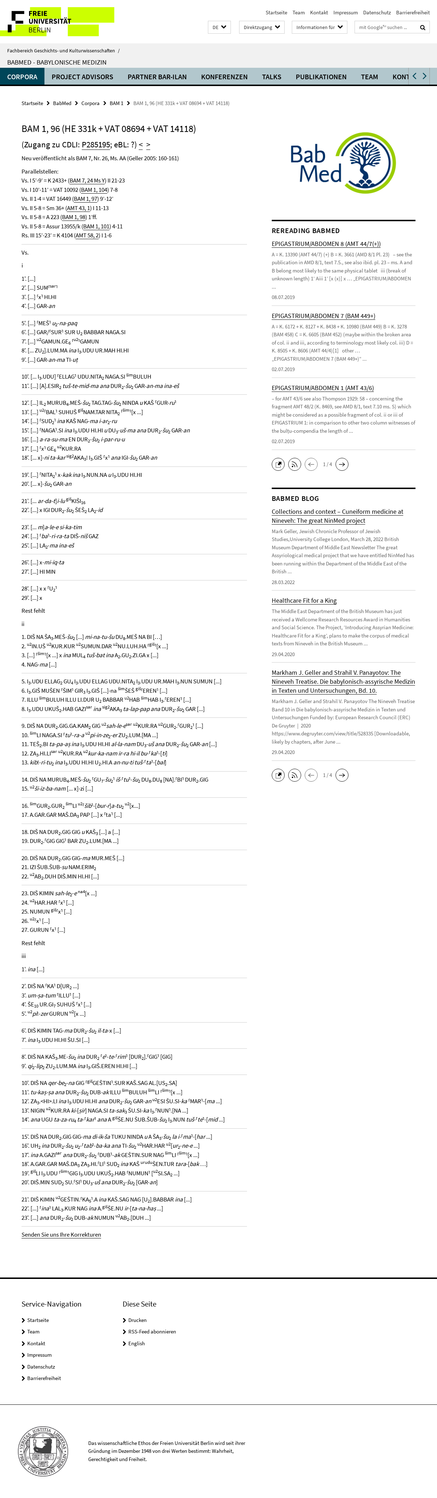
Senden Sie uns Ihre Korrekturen (61, 1234)
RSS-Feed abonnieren (152, 1331)
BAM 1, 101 (96, 226)
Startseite (276, 12)
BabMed (62, 103)
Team (299, 12)
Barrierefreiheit (413, 12)
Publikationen (321, 76)
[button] (219, 27)
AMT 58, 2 (87, 235)
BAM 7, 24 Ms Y (87, 180)
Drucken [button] (137, 1320)
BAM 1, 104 (94, 190)
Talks (271, 76)
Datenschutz (377, 12)
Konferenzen (224, 76)
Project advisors (82, 76)
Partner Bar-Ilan (157, 76)
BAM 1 (116, 103)
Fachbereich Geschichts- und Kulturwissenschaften (63, 50)
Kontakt (319, 12)
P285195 (96, 144)
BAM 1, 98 (73, 217)
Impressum (345, 12)
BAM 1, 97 (85, 199)
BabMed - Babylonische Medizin (56, 62)
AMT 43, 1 (78, 208)
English (136, 1343)
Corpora (22, 76)
